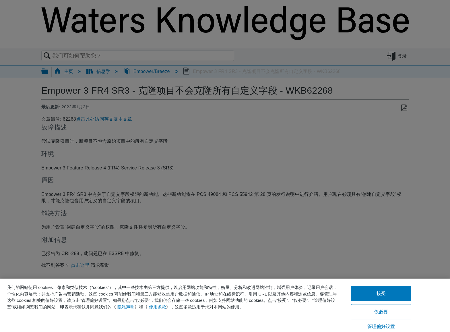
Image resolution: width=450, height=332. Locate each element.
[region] (225, 305)
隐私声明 (126, 306)
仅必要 (381, 311)
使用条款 (157, 306)
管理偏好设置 (381, 326)
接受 (381, 293)
